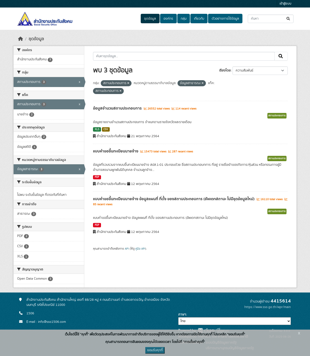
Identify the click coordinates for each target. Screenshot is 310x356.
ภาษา (182, 314)
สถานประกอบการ (277, 115)
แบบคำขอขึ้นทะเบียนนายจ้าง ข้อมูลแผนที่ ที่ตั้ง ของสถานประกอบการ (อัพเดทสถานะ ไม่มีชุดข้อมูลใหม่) (174, 199)
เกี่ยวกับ (199, 18)
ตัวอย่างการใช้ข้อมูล (225, 18)
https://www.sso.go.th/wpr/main (267, 307)
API (127, 248)
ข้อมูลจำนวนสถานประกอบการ (118, 108)
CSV (105, 129)
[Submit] (288, 19)
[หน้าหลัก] (20, 39)
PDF (97, 177)
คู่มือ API (140, 248)
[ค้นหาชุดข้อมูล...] (271, 19)
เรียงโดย (225, 70)
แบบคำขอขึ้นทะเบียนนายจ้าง (116, 151)
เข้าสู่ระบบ (285, 3)
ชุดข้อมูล (150, 18)
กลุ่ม (183, 18)
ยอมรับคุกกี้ (155, 350)
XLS (97, 129)
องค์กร (168, 18)
